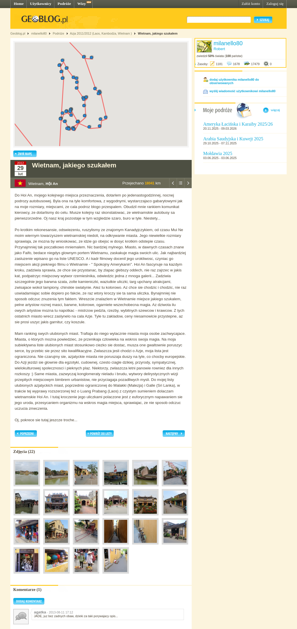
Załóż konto (250, 3)
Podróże (64, 3)
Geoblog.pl (17, 33)
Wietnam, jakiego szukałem (158, 33)
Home (19, 3)
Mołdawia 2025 (217, 153)
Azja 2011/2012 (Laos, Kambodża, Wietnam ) (101, 33)
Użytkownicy (40, 3)
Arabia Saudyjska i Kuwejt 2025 (233, 138)
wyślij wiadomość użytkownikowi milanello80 (242, 91)
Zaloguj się (274, 3)
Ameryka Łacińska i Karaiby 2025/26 (238, 124)
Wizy (81, 3)
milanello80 (39, 33)
